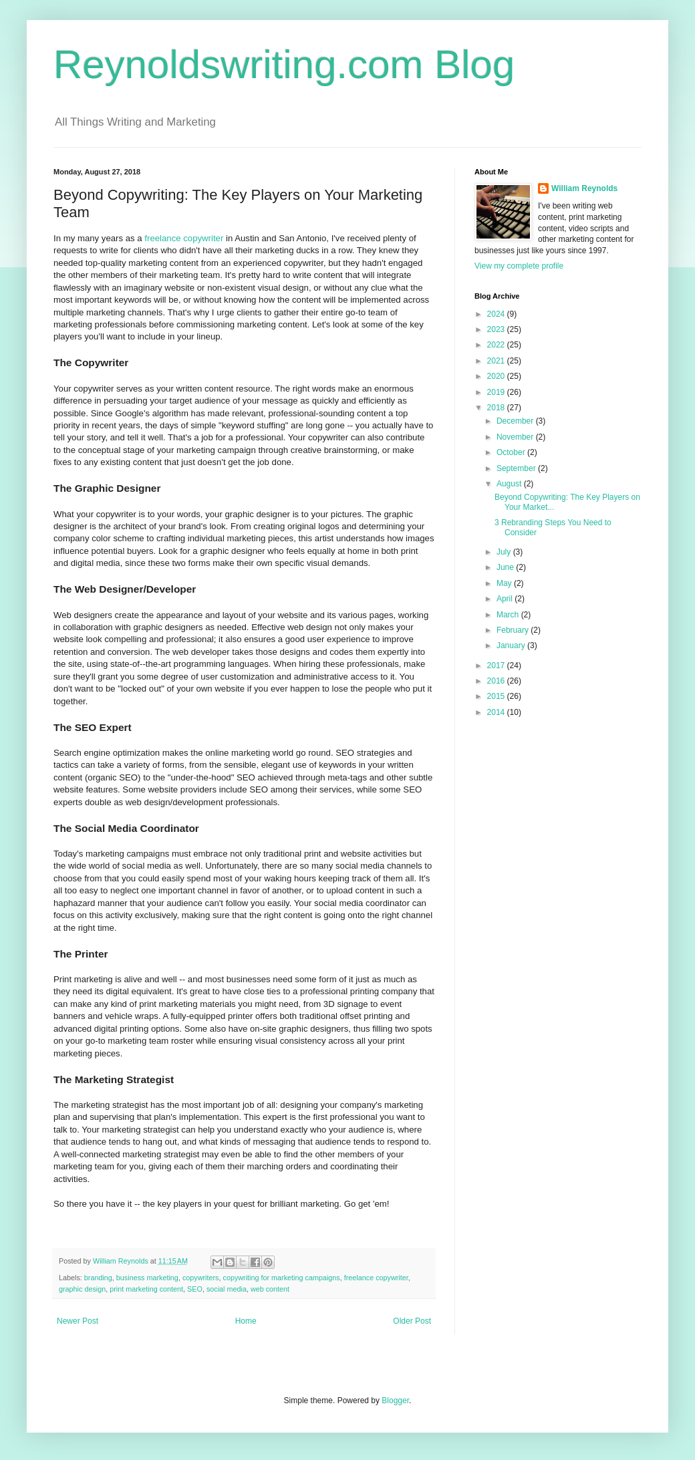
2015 (497, 696)
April (506, 598)
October (512, 452)
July (505, 552)
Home (246, 1321)
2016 (497, 681)
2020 (497, 376)
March (509, 614)
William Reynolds (584, 188)
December (516, 421)
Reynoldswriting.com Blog (284, 64)
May (505, 583)
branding (98, 1278)
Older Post (412, 1321)
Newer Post (77, 1321)
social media (226, 1289)
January (512, 645)
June (506, 567)
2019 (497, 392)
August (510, 483)
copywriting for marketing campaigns (281, 1278)
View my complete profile (518, 266)
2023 (497, 329)
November (516, 437)
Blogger (395, 1400)
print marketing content (146, 1289)
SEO (194, 1289)
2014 (497, 712)
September (517, 468)
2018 (497, 407)
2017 (497, 665)
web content (270, 1289)
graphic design (82, 1289)
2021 (497, 361)
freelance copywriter (183, 238)
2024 (497, 314)
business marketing (147, 1278)
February (514, 630)
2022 (497, 344)
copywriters (200, 1278)
